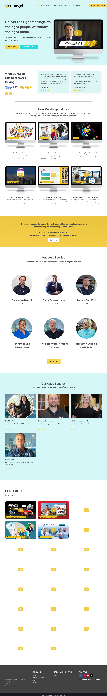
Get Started (12, 47)
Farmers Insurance (46, 421)
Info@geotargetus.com (15, 686)
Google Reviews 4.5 (12, 88)
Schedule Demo (28, 47)
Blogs (33, 680)
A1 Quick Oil (9, 460)
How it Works (45, 5)
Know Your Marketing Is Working (20, 197)
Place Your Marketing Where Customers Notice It (86, 153)
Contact (34, 682)
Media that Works (53, 153)
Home (38, 5)
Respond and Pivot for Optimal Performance (86, 197)
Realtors (56, 675)
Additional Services (80, 5)
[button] (78, 33)
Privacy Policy (36, 675)
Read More (10, 429)
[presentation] (6, 93)
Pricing (60, 5)
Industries (68, 5)
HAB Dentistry (11, 421)
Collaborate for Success (53, 197)
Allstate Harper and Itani (81, 421)
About (54, 5)
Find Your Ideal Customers (21, 153)
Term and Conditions (38, 677)
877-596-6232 (13, 683)
